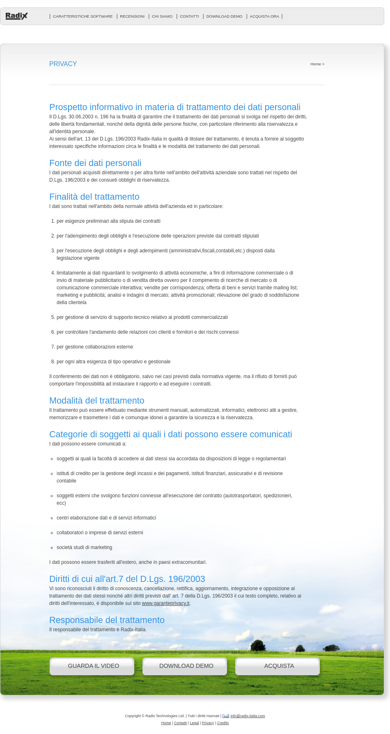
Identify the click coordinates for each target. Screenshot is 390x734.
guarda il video (93, 665)
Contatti (180, 723)
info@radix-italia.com (248, 716)
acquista (279, 665)
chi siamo (162, 16)
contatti (189, 16)
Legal (194, 723)
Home (166, 723)
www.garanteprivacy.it (166, 603)
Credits (223, 723)
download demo (224, 16)
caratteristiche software (83, 16)
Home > (317, 64)
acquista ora (264, 16)
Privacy (208, 723)
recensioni (132, 16)
